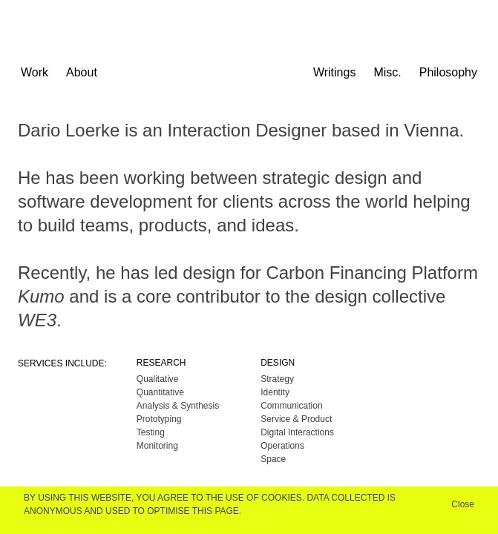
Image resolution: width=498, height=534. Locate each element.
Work (34, 72)
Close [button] (462, 504)
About (81, 72)
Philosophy (448, 72)
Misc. (387, 72)
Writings (334, 72)
